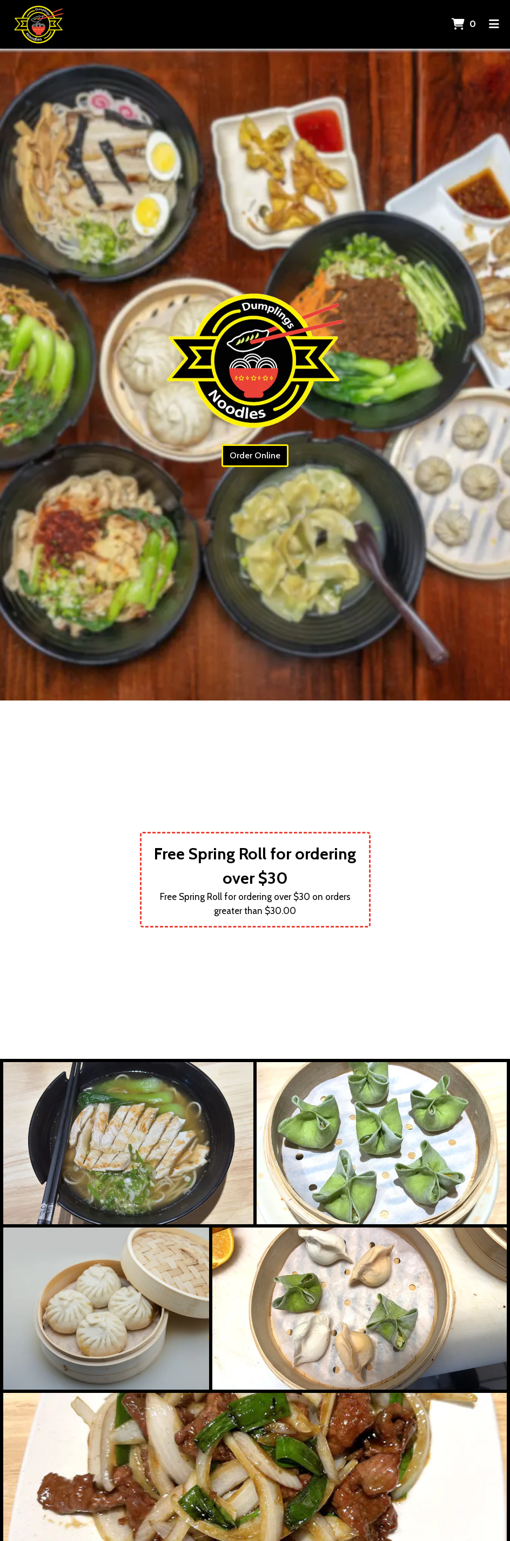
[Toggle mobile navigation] (494, 24)
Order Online (255, 455)
